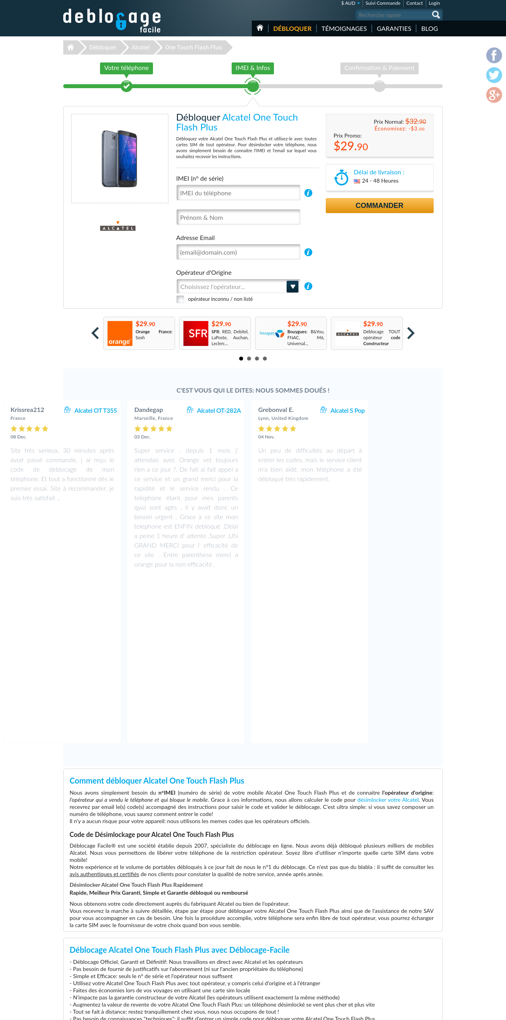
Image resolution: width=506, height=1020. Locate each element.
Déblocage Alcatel (196, 962)
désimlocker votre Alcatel (388, 633)
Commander (380, 206)
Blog (429, 28)
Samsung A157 (327, 944)
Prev (95, 333)
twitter (421, 1010)
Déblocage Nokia (195, 956)
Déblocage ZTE (194, 968)
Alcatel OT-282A (286, 410)
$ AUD (348, 3)
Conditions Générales (404, 943)
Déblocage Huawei (197, 980)
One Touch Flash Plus (193, 47)
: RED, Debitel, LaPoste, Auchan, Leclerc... (230, 337)
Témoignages (344, 28)
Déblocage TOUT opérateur (381, 337)
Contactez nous (398, 938)
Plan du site (395, 955)
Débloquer (292, 28)
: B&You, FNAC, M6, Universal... (306, 337)
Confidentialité (398, 949)
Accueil (260, 28)
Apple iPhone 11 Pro (333, 950)
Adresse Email (195, 237)
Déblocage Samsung (198, 944)
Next (411, 333)
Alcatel (141, 47)
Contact (414, 3)
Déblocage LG (192, 974)
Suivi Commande (383, 3)
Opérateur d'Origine (204, 272)
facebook (405, 1010)
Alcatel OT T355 (163, 410)
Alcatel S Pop (415, 410)
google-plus (437, 1010)
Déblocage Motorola (198, 950)
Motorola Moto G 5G (333, 956)
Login (434, 3)
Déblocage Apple (195, 938)
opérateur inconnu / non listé (220, 299)
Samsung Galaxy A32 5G (336, 938)
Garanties (394, 28)
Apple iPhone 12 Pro (333, 980)
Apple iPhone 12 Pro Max (337, 968)
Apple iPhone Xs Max (333, 962)
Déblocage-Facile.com (112, 933)
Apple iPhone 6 (328, 974)
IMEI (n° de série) (200, 178)
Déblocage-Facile (112, 20)
